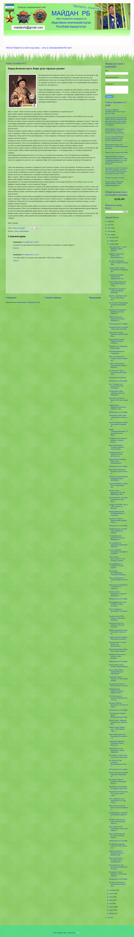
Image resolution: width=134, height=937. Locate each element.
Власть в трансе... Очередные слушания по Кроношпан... (118, 593)
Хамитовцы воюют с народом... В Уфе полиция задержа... (118, 678)
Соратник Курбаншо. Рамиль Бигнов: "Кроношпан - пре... (118, 485)
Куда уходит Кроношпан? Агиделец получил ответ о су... (118, 471)
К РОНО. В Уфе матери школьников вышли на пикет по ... (117, 821)
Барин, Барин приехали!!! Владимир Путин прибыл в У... (118, 736)
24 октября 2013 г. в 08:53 (30, 242)
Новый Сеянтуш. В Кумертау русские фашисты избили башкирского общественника (114, 131)
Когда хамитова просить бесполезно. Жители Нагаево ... (117, 835)
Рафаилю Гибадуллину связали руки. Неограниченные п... (116, 255)
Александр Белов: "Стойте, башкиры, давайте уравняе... (118, 248)
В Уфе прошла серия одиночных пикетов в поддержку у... (117, 393)
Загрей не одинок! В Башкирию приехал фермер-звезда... (116, 852)
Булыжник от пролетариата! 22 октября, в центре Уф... (118, 787)
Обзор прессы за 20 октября (118, 879)
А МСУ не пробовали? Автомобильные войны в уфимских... (118, 365)
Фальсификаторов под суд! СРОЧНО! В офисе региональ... (118, 604)
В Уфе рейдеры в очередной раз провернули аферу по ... (118, 814)
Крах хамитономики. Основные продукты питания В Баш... (116, 447)
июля (111, 897)
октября (112, 244)
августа (112, 893)
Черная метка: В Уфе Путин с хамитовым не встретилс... (118, 586)
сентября (112, 890)
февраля (112, 913)
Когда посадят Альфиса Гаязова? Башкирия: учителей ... (117, 341)
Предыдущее (95, 297)
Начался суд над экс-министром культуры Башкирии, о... (116, 318)
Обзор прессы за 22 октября (118, 769)
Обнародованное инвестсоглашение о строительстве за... (116, 690)
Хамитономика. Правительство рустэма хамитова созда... (117, 407)
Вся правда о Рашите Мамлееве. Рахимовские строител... (118, 873)
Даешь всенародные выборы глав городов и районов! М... (118, 424)
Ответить (16, 248)
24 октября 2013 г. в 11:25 (30, 254)
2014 (109, 231)
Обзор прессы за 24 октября (118, 661)
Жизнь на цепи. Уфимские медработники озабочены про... (118, 722)
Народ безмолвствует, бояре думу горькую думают (118, 650)
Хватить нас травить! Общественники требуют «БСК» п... (118, 520)
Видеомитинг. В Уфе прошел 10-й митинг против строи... (118, 793)
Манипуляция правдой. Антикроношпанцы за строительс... (117, 513)
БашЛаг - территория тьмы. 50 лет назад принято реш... (118, 297)
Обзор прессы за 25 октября (118, 599)
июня (111, 900)
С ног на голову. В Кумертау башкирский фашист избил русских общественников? (114, 138)
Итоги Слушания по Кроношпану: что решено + (118, 611)
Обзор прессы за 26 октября (118, 525)
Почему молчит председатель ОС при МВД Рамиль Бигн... (117, 492)
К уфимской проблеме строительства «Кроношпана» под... (116, 276)
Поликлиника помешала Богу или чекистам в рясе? (118, 685)
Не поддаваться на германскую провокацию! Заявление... (118, 544)
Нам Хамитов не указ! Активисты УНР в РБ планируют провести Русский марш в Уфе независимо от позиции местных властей (116, 170)
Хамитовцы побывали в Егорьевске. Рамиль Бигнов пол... (117, 743)
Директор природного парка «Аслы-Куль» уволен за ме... (118, 632)
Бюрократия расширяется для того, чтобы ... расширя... (117, 656)
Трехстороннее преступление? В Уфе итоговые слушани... (117, 558)
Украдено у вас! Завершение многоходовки (118, 347)
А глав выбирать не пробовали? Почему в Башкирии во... (117, 537)
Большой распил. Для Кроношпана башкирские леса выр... (118, 866)
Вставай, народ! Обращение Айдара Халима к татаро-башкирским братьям (114, 183)
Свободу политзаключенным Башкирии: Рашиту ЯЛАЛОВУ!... (118, 478)
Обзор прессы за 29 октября (118, 412)
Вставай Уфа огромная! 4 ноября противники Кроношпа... (117, 290)
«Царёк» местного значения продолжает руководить (118, 638)
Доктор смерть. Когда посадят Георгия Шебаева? (118, 665)
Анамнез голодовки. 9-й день (114, 177)
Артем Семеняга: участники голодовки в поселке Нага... (118, 499)
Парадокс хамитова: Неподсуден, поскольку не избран (118, 705)
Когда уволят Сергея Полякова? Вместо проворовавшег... (116, 859)
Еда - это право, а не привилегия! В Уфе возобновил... (116, 386)
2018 (109, 221)
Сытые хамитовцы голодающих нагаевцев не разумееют (118, 551)
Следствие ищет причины (117, 377)
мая (110, 903)
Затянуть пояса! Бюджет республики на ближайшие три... (118, 269)
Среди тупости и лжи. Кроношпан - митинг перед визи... (116, 750)
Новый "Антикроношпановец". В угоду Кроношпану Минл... (118, 432)
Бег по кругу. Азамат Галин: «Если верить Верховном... (118, 756)
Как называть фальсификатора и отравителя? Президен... (117, 572)
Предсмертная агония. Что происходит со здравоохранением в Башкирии (116, 146)
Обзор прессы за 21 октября (118, 841)
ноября (111, 241)
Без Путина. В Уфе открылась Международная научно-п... (118, 763)
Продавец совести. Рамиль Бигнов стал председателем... (117, 644)
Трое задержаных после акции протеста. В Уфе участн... (117, 800)
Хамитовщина (24, 231)
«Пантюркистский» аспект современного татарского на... (118, 417)
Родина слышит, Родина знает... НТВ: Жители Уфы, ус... (117, 729)
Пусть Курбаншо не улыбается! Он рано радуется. (116, 565)
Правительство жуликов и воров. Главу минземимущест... (117, 461)
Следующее (11, 297)
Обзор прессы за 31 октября (118, 324)
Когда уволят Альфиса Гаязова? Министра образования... (116, 671)
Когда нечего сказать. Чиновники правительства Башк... (118, 334)
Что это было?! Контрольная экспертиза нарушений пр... (118, 304)
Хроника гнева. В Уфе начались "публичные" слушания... (117, 618)
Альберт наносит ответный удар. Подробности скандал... (118, 530)
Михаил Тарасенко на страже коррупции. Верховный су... (118, 774)
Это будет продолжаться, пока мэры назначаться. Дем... (117, 884)
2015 (109, 228)
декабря (112, 237)
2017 (109, 225)
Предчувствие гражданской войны (116, 152)
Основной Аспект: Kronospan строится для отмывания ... (118, 328)
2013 (109, 235)
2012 (109, 917)
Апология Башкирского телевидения (116, 352)
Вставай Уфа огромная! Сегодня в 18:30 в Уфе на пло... (118, 846)
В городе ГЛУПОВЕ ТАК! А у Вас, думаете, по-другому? (118, 506)
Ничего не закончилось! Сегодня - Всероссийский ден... (118, 358)
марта (111, 910)
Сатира (16, 231)
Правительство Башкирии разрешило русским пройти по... (117, 311)
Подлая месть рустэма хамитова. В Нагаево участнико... (116, 625)
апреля (111, 907)
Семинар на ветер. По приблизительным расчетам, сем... (116, 454)
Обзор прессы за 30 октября (118, 381)
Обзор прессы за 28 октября (118, 466)
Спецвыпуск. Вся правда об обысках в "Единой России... (118, 440)
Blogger (78, 933)
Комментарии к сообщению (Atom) (28, 302)
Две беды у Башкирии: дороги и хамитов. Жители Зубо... (118, 262)
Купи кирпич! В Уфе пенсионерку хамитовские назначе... (118, 828)
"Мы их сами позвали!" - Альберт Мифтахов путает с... (118, 579)
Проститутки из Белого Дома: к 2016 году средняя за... (118, 400)
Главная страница (53, 297)
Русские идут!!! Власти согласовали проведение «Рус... (117, 372)
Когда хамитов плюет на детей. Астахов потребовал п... (118, 807)
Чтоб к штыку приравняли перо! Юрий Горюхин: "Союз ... (117, 283)
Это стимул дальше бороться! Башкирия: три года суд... (118, 698)
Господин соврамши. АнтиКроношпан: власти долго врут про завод (115, 111)
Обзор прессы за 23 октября (118, 710)
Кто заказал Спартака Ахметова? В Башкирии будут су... (117, 781)
